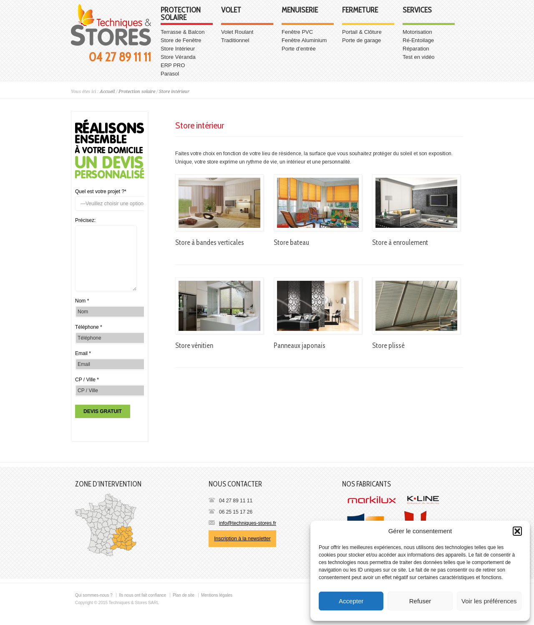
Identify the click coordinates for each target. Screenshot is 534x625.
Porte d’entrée (299, 48)
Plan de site (183, 595)
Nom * (82, 301)
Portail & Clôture (362, 32)
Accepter (351, 601)
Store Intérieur (178, 48)
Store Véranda (178, 57)
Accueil (107, 91)
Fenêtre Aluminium (304, 40)
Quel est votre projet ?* (100, 191)
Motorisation (417, 32)
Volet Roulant (237, 32)
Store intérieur (174, 91)
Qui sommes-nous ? (93, 595)
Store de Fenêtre (181, 40)
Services (417, 10)
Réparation (416, 48)
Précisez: (85, 220)
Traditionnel (235, 40)
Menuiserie (300, 10)
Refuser (420, 601)
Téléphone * (88, 327)
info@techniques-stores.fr (247, 523)
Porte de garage (361, 40)
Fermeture (360, 10)
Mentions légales (216, 595)
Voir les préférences (489, 601)
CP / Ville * (87, 380)
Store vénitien (194, 345)
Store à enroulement (400, 242)
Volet (231, 10)
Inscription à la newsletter (242, 539)
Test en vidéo (419, 57)
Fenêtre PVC (297, 32)
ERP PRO (173, 65)
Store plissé (388, 345)
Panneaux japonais (299, 345)
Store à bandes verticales (209, 242)
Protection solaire (181, 14)
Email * (83, 353)
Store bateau (291, 242)
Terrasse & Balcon (183, 32)
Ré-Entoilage (418, 40)
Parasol (170, 74)
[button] (517, 531)
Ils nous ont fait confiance (142, 595)
